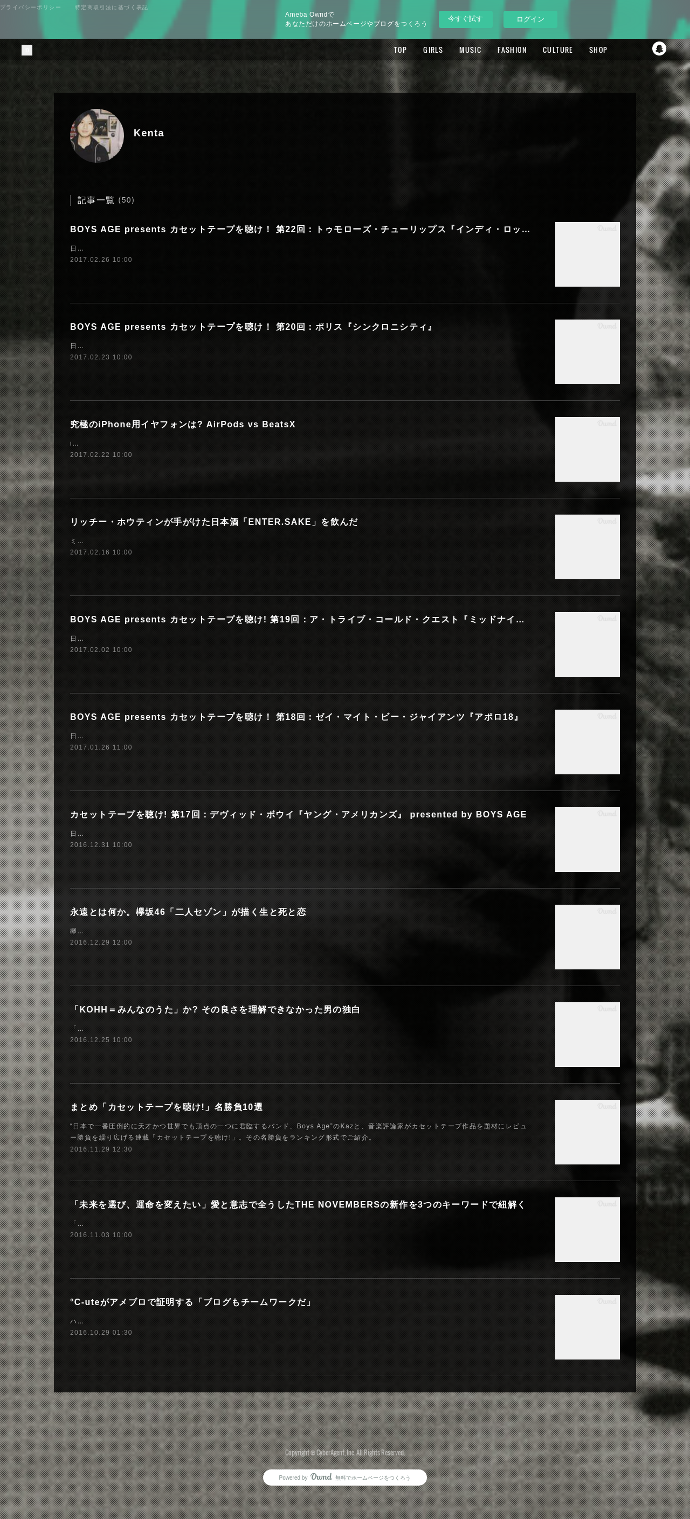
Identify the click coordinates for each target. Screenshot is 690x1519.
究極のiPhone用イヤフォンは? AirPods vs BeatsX (183, 424)
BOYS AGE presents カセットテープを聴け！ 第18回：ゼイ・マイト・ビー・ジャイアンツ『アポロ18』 (296, 717)
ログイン (530, 19)
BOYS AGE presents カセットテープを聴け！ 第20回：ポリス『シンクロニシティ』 (253, 326)
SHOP (575, 49)
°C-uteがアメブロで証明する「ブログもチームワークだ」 (193, 1302)
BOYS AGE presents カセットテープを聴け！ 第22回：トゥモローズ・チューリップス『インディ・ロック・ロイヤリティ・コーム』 (357, 229)
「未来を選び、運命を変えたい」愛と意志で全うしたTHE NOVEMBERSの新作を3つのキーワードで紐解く (298, 1204)
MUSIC (448, 49)
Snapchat (660, 49)
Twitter (639, 49)
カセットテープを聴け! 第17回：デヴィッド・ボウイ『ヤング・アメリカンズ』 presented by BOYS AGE (298, 814)
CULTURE (535, 49)
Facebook (617, 49)
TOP (377, 49)
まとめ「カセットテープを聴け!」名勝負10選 (166, 1107)
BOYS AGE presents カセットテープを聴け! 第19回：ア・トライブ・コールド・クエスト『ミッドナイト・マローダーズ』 (335, 619)
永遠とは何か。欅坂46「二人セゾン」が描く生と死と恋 (188, 912)
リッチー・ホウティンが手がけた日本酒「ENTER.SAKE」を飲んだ (214, 521)
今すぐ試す (465, 19)
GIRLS (410, 49)
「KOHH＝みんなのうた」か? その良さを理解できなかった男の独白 (215, 1009)
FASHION (489, 49)
